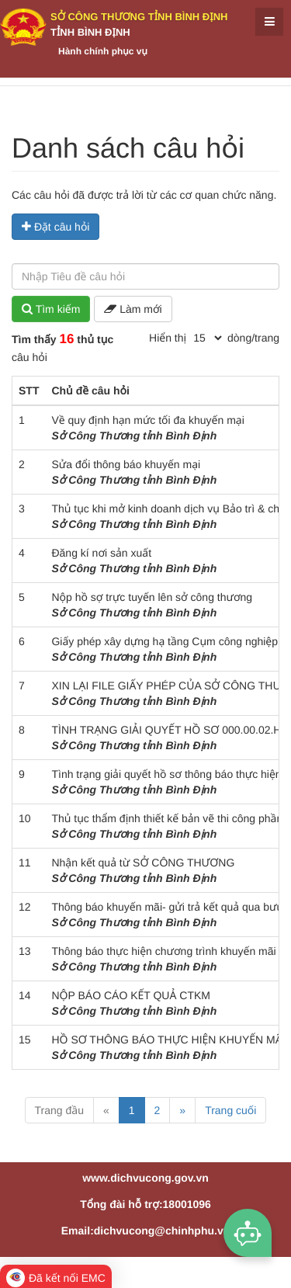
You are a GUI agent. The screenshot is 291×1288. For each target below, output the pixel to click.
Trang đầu (59, 1110)
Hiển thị (167, 338)
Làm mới (132, 309)
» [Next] (182, 1110)
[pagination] (207, 338)
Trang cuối (230, 1110)
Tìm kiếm (51, 309)
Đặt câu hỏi (55, 226)
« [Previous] (106, 1110)
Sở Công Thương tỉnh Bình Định (138, 17)
